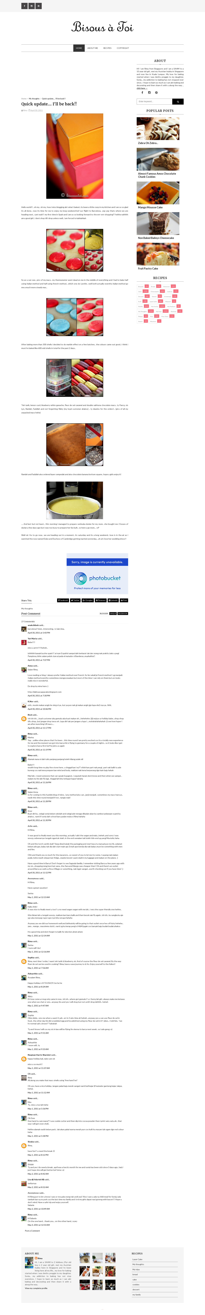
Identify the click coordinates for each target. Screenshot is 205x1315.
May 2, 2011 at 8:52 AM (38, 1187)
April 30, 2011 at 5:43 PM (39, 632)
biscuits (141, 286)
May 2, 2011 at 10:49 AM (39, 1209)
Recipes (107, 48)
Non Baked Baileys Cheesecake (156, 237)
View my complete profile (36, 1288)
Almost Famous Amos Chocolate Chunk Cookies (157, 175)
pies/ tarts (164, 316)
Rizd (30, 715)
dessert (141, 296)
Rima (30, 733)
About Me (92, 48)
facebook (122, 613)
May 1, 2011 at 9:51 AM (38, 1033)
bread (153, 286)
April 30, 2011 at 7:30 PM (39, 695)
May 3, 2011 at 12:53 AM (39, 1225)
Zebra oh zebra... (148, 143)
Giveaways (167, 296)
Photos (140, 316)
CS (29, 1074)
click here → (142, 88)
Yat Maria (32, 638)
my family (154, 306)
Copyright (123, 48)
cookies (169, 291)
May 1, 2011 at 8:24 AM (38, 986)
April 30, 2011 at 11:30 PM (39, 820)
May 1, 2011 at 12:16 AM (39, 951)
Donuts (154, 296)
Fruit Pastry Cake (148, 268)
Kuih (139, 301)
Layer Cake (153, 301)
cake (140, 291)
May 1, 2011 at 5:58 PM (38, 1136)
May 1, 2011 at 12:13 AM (39, 897)
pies (151, 316)
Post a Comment (32, 1230)
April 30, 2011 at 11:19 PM (39, 749)
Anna (30, 665)
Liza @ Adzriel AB (36, 1179)
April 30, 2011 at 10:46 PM (39, 709)
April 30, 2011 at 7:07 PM (39, 660)
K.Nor (30, 701)
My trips (159, 311)
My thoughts (142, 311)
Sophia (31, 957)
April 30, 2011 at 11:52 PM (39, 872)
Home (79, 48)
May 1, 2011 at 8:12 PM (38, 1155)
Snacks (140, 321)
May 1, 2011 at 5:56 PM (38, 1108)
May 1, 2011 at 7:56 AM (38, 968)
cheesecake (155, 291)
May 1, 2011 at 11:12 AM (39, 1092)
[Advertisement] (74, 77)
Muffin (140, 306)
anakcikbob (33, 625)
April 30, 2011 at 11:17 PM (39, 728)
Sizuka (31, 1141)
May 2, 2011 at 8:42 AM (38, 1174)
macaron (168, 301)
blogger (104, 613)
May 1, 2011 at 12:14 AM (39, 935)
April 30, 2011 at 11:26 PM (39, 782)
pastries (173, 311)
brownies (166, 286)
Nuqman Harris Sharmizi (39, 1055)
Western (153, 321)
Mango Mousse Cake (150, 207)
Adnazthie (33, 973)
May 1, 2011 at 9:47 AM (38, 1005)
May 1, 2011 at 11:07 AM (39, 1068)
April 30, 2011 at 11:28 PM (39, 801)
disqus (113, 613)
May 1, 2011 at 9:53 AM (38, 1049)
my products (171, 306)
